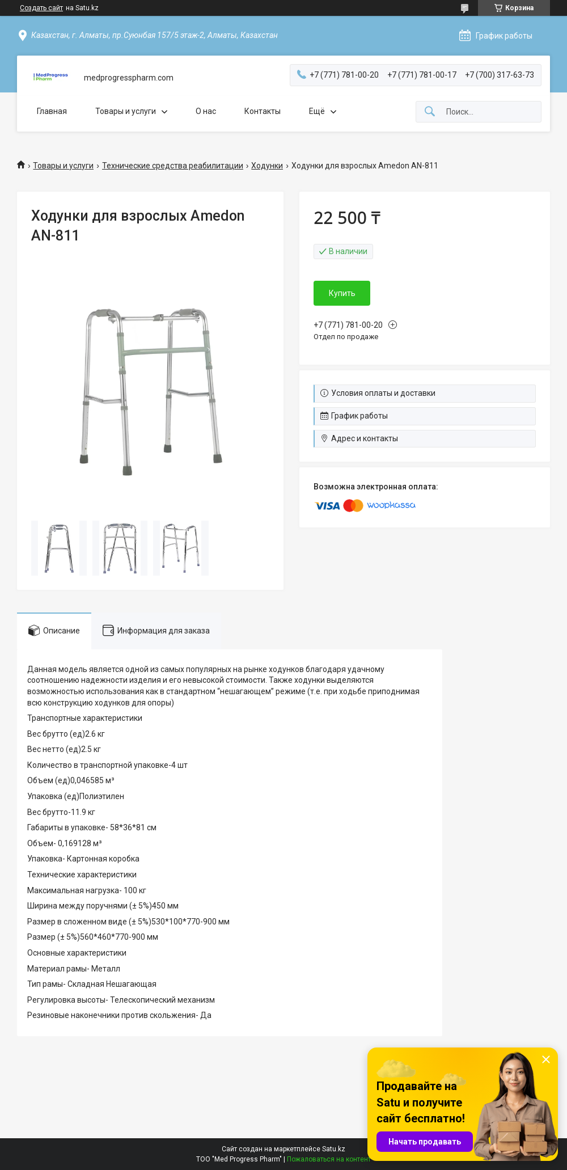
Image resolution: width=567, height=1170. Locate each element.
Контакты (262, 111)
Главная (52, 111)
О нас (206, 111)
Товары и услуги (125, 111)
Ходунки (267, 165)
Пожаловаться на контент (329, 1159)
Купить (342, 293)
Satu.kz (333, 1149)
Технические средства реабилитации (172, 165)
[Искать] (430, 112)
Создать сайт (41, 8)
